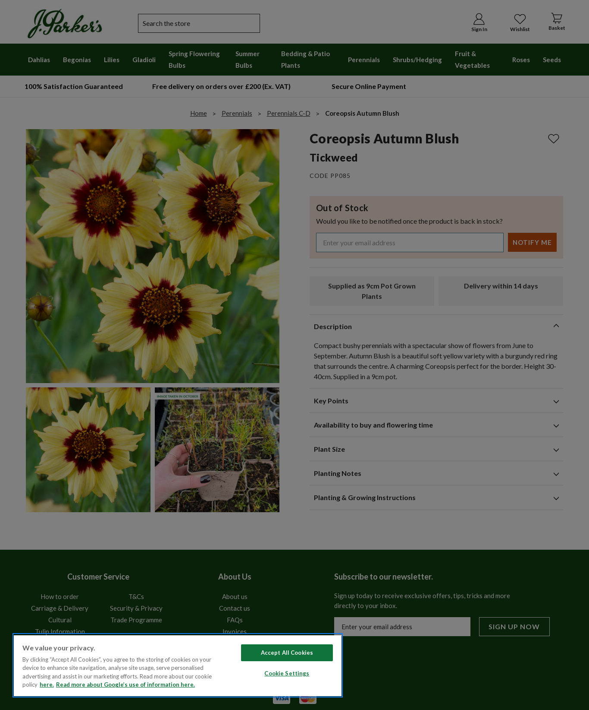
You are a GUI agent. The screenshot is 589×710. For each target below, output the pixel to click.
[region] (177, 665)
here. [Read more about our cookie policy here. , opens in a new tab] (47, 684)
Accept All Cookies (287, 652)
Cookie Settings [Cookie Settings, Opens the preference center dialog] (286, 673)
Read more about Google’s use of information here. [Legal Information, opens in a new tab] (125, 684)
